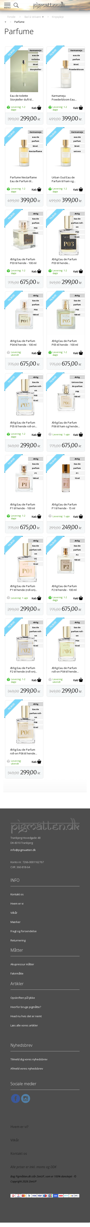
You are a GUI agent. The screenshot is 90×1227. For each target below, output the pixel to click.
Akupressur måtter (22, 964)
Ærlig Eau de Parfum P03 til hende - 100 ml (23, 261)
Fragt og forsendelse (23, 931)
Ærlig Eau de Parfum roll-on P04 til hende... (65, 670)
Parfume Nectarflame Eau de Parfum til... (23, 179)
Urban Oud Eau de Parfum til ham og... (63, 179)
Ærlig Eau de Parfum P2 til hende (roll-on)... (23, 670)
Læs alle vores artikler (24, 1025)
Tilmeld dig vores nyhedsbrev (28, 1059)
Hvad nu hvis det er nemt (26, 1016)
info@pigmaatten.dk (23, 850)
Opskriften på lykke (22, 998)
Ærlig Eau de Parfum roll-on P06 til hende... (23, 751)
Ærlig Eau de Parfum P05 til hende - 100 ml (65, 343)
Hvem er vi (16, 903)
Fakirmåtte (16, 973)
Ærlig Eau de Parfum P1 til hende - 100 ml (22, 506)
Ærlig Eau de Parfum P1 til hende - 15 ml (64, 506)
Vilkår (13, 913)
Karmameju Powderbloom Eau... (64, 97)
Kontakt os (17, 894)
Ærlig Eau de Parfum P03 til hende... (64, 261)
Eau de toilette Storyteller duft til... (21, 97)
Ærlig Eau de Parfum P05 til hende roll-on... (23, 424)
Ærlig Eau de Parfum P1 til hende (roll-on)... (23, 588)
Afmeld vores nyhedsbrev (26, 1068)
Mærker (15, 922)
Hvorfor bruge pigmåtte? (25, 1007)
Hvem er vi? (19, 1127)
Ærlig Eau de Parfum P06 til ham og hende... (66, 424)
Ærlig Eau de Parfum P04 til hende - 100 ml (23, 343)
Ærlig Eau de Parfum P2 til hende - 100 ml (64, 588)
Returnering (18, 940)
